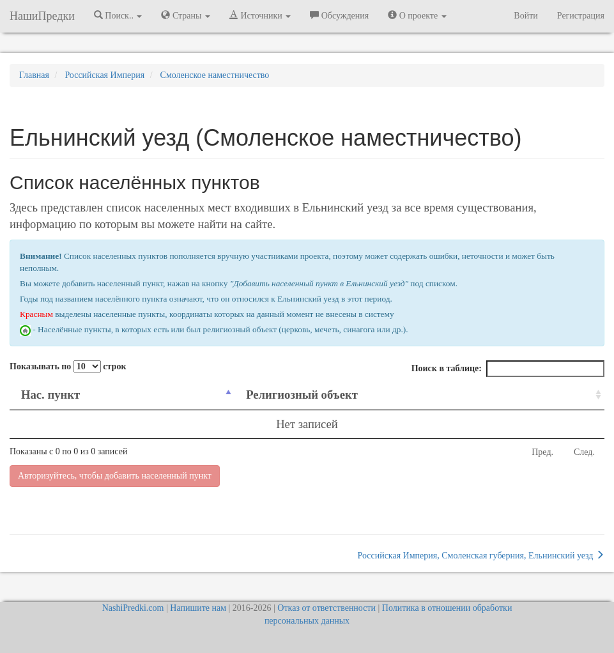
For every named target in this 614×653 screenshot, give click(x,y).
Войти (525, 15)
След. (584, 452)
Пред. (542, 452)
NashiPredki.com (133, 608)
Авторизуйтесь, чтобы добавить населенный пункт (114, 475)
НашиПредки (42, 16)
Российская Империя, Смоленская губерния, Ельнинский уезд (480, 555)
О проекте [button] (417, 15)
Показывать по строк (68, 366)
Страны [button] (185, 15)
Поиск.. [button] (118, 15)
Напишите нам (198, 608)
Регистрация (580, 15)
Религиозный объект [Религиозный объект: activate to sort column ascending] (302, 394)
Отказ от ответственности (326, 608)
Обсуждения (339, 15)
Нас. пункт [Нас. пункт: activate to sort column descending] (50, 394)
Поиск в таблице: (507, 368)
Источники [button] (260, 15)
